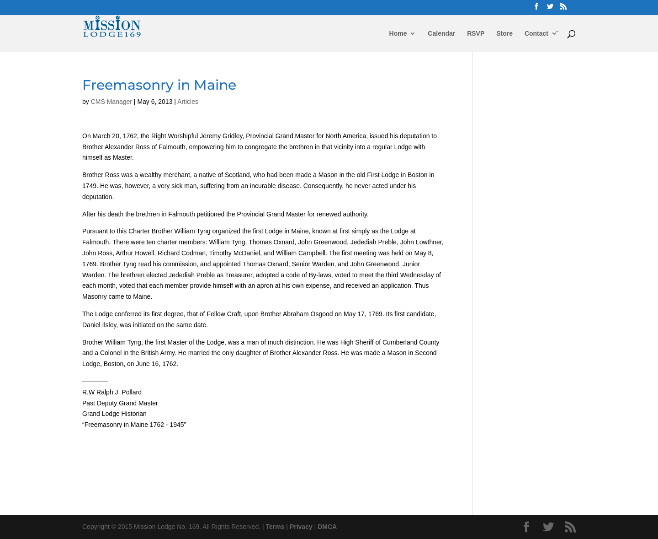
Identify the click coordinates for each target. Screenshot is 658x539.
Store (504, 33)
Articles (187, 101)
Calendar (441, 33)
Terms (275, 526)
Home (398, 33)
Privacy (301, 526)
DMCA (327, 526)
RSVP (475, 33)
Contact (536, 33)
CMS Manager (111, 101)
